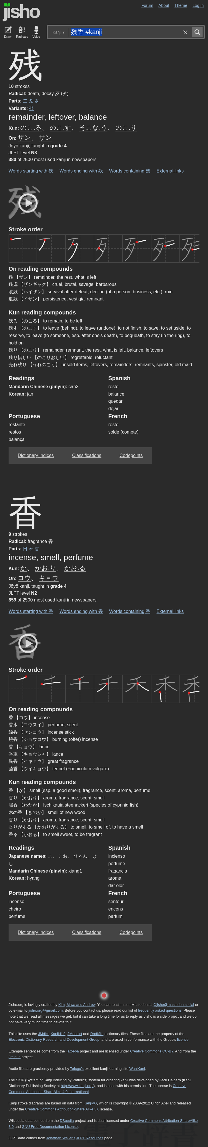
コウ (24, 577)
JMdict (43, 1034)
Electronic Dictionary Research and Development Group (54, 1039)
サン (45, 137)
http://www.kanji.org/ (77, 1086)
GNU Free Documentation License (50, 1126)
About (164, 5)
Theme (181, 5)
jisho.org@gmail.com (46, 1010)
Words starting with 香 (31, 611)
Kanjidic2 (58, 1034)
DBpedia (67, 1120)
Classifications (86, 455)
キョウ (49, 577)
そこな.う (93, 127)
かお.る (75, 568)
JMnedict (74, 1034)
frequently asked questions (159, 1010)
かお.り (45, 568)
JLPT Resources (89, 1138)
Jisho (21, 12)
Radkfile (96, 1034)
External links (170, 171)
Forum (147, 5)
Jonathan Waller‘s (60, 1138)
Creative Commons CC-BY (151, 1051)
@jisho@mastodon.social (173, 1004)
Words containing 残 (129, 171)
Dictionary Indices (36, 455)
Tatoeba (72, 1051)
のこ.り (126, 127)
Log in (198, 5)
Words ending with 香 (81, 611)
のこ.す (60, 127)
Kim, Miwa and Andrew (76, 1004)
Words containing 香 (129, 611)
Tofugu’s (76, 1068)
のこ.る (31, 127)
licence (183, 1039)
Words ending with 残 (81, 171)
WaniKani (137, 1068)
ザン (24, 137)
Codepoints (131, 455)
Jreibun (15, 1057)
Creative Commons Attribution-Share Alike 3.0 (62, 1109)
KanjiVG (90, 1103)
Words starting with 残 (31, 171)
